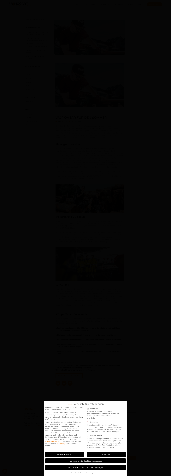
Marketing (92, 422)
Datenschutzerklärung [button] (86, 473)
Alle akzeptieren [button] (64, 454)
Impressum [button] (97, 473)
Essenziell (92, 409)
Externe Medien (94, 436)
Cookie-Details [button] (75, 473)
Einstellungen (62, 443)
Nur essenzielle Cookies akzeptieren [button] (85, 461)
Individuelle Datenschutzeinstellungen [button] (85, 467)
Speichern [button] (106, 454)
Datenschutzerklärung (53, 441)
